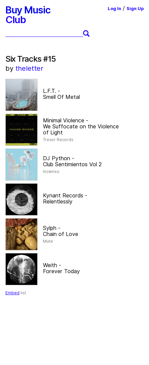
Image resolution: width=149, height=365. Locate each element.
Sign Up (135, 8)
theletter (29, 68)
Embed (12, 292)
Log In (114, 8)
